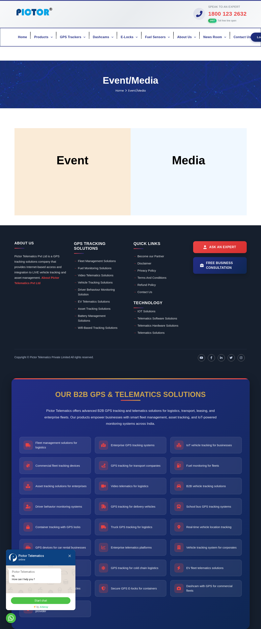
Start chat (41, 600)
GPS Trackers (73, 37)
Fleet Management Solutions (97, 261)
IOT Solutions (147, 311)
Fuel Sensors (157, 37)
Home (22, 37)
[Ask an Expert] (220, 247)
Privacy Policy (147, 270)
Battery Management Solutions (92, 318)
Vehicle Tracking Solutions (95, 282)
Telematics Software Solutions (157, 318)
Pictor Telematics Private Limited (50, 357)
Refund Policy (147, 284)
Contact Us (242, 37)
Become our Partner (151, 256)
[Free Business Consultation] (220, 265)
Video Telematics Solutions (96, 275)
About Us (186, 37)
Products (43, 37)
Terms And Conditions (152, 277)
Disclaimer (144, 263)
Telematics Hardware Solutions (158, 325)
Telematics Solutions (151, 332)
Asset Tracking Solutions (94, 308)
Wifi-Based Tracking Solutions (97, 327)
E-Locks (129, 37)
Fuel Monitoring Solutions (95, 268)
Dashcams (103, 37)
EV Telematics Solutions (94, 301)
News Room (214, 37)
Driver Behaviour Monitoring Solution (96, 292)
